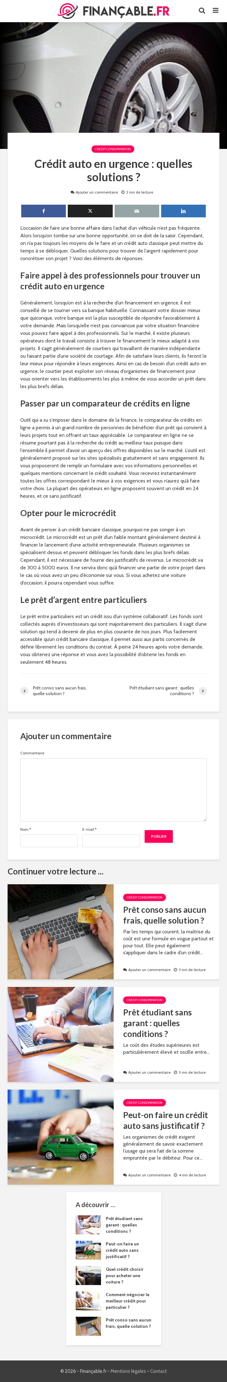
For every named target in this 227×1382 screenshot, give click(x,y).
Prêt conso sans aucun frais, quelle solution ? (164, 915)
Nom (25, 829)
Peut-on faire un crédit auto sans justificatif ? (165, 1120)
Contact (158, 1371)
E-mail (89, 829)
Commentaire (32, 753)
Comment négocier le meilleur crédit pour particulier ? (127, 1301)
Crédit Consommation (113, 149)
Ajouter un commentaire (97, 192)
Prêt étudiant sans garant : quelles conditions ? (157, 1023)
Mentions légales (128, 1371)
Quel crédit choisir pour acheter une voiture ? (124, 1275)
